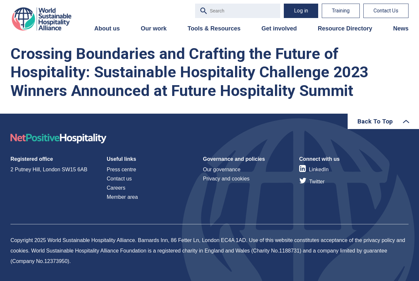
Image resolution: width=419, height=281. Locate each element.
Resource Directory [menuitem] (345, 28)
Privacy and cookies (226, 178)
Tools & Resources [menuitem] (214, 28)
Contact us (119, 178)
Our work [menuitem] (154, 28)
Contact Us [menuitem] (385, 11)
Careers (116, 188)
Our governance (222, 169)
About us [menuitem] (107, 28)
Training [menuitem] (341, 11)
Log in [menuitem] (301, 11)
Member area (122, 197)
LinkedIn (319, 169)
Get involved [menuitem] (279, 28)
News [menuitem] (401, 28)
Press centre (121, 169)
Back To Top (375, 121)
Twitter (316, 181)
